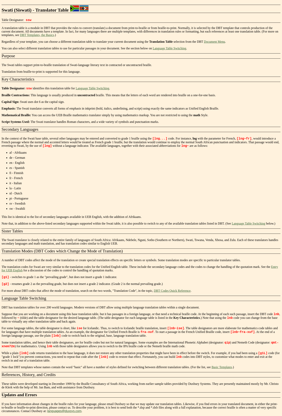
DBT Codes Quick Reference (172, 290)
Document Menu (214, 41)
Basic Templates (222, 367)
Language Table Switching (169, 48)
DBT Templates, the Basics (37, 35)
